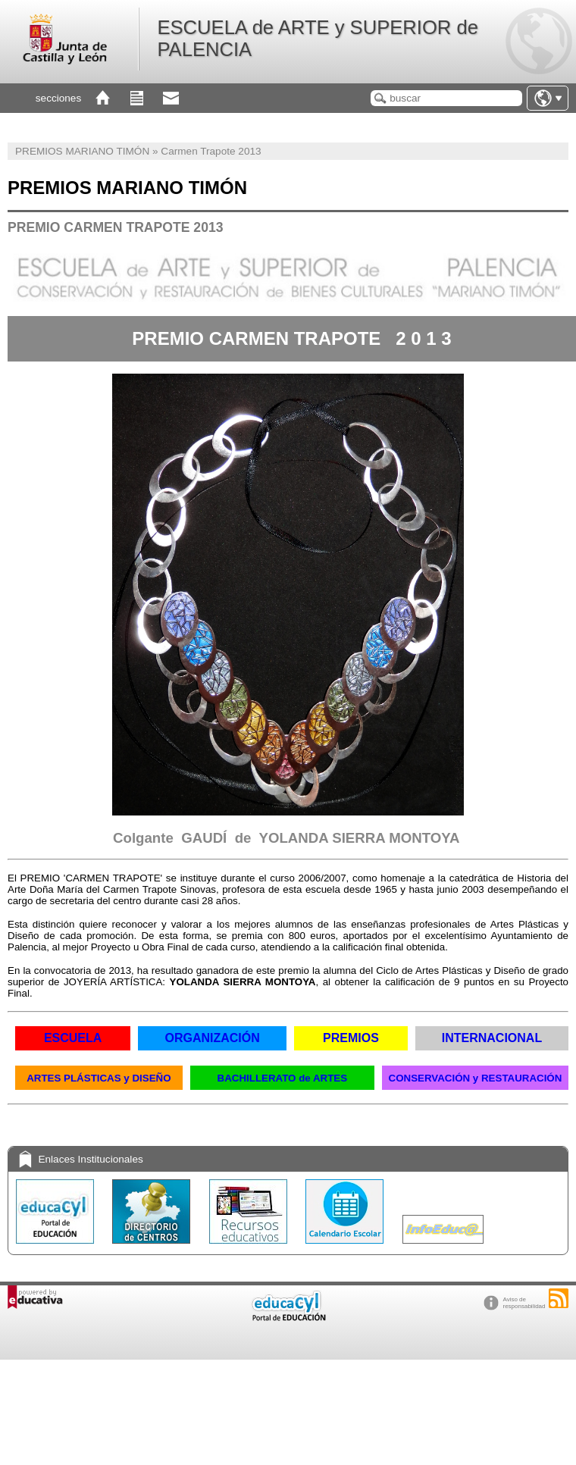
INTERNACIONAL (492, 1037)
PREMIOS (351, 1037)
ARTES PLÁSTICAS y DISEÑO (99, 1078)
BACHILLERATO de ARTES (283, 1078)
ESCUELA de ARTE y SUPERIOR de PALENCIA (317, 38)
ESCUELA (73, 1037)
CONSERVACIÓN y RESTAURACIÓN (475, 1078)
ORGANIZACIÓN (211, 1037)
